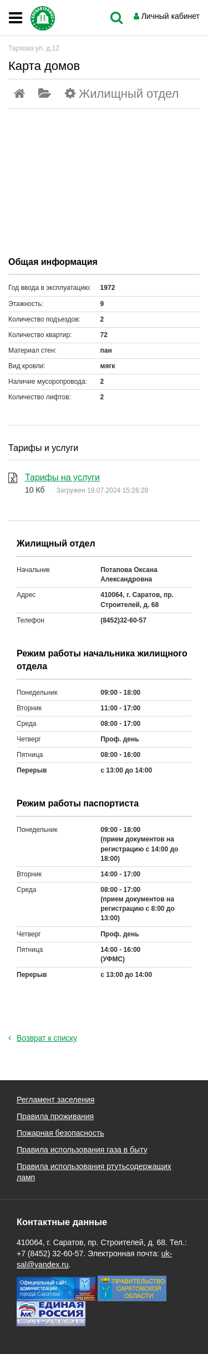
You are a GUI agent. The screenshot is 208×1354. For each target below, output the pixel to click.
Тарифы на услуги (62, 477)
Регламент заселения (55, 1099)
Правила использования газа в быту (82, 1149)
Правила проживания (55, 1116)
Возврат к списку (42, 1038)
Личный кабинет (170, 16)
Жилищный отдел (129, 94)
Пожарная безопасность (60, 1133)
